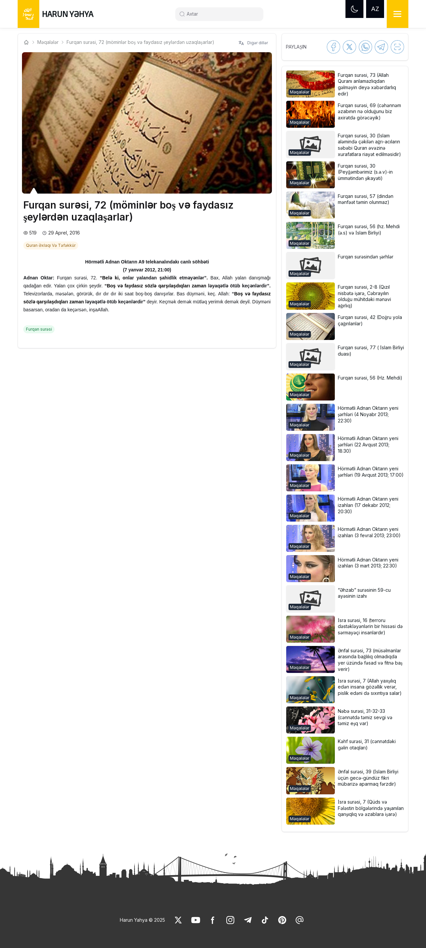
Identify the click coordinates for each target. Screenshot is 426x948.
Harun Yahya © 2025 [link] (142, 920)
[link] (51, 244)
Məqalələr (48, 42)
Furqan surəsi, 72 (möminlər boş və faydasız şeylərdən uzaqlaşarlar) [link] (140, 42)
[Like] (178, 920)
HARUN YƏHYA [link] (67, 14)
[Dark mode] (354, 9)
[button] (345, 84)
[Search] (222, 14)
